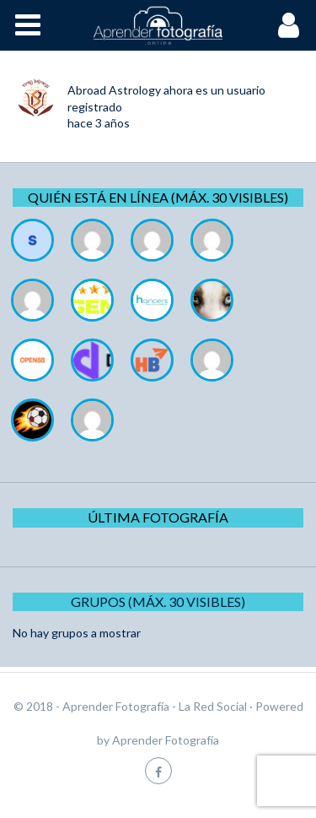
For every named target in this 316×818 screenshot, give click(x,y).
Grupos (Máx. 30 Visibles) (158, 601)
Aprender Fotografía (165, 740)
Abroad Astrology (114, 90)
